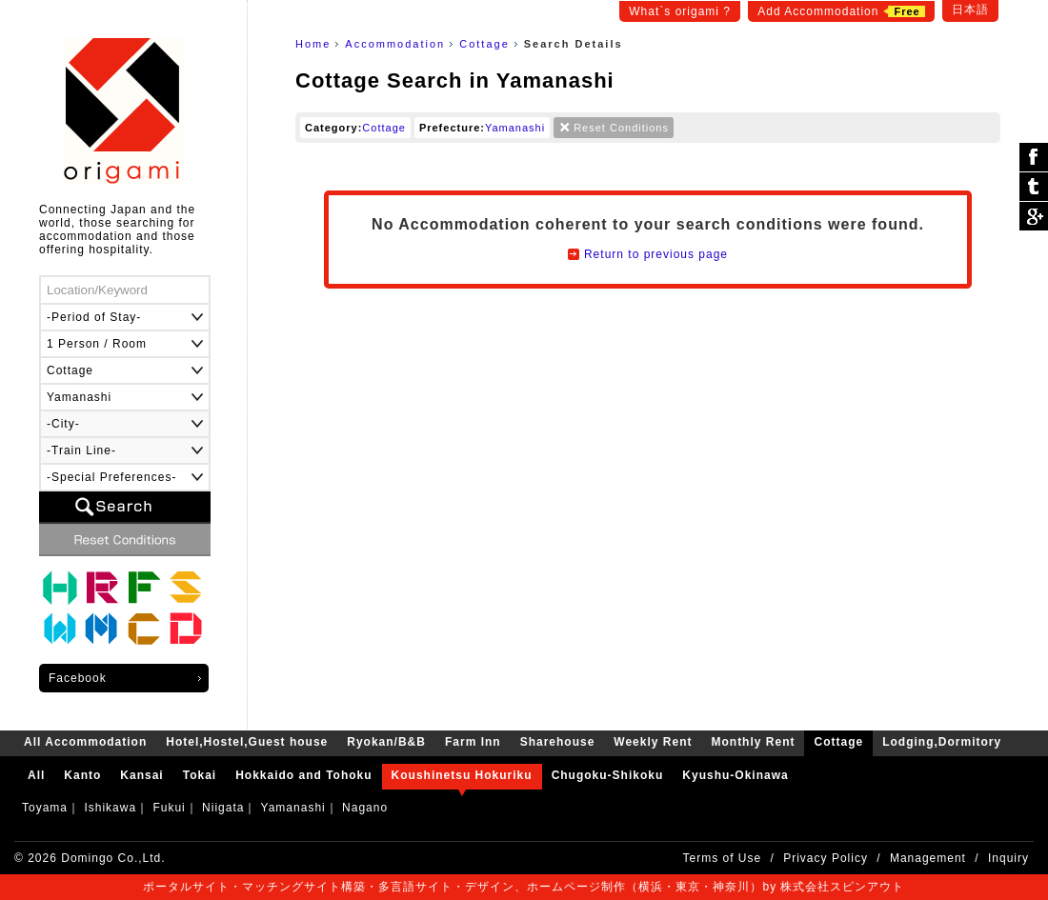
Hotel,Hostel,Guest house (60, 587)
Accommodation (395, 44)
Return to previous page (656, 254)
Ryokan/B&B (102, 587)
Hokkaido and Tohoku (303, 775)
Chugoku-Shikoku (608, 775)
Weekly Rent (60, 629)
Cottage (484, 44)
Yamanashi (515, 127)
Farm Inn (144, 587)
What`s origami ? (680, 11)
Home (313, 44)
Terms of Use (722, 858)
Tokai (199, 775)
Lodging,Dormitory (186, 629)
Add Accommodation (840, 11)
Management (928, 858)
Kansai (141, 775)
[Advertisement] (647, 469)
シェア (1033, 157)
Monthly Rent (102, 629)
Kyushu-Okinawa (735, 775)
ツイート (1033, 187)
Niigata (223, 807)
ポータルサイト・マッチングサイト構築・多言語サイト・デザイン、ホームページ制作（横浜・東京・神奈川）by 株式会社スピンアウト (523, 886)
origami (124, 111)
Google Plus (1033, 216)
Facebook (78, 678)
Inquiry (1008, 858)
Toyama (45, 807)
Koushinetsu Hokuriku (462, 775)
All (36, 775)
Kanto (82, 775)
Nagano (365, 807)
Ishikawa (110, 807)
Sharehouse (186, 587)
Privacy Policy (825, 858)
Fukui (168, 807)
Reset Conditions (621, 127)
